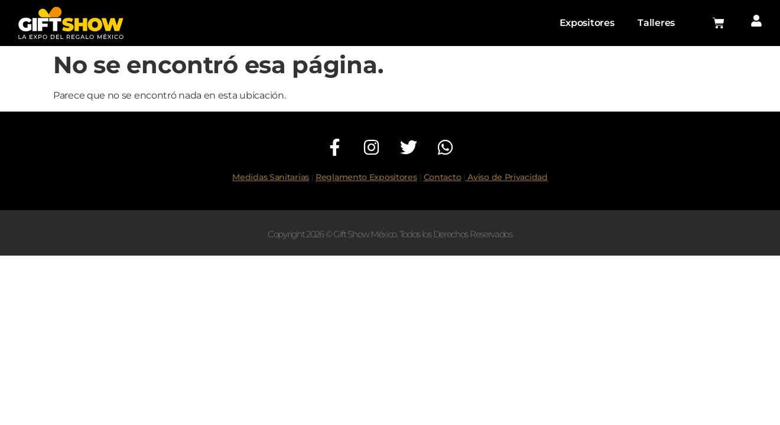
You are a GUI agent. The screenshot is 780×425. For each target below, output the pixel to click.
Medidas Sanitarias (270, 177)
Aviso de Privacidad (507, 177)
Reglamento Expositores (366, 177)
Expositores (587, 22)
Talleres (656, 22)
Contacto (443, 177)
